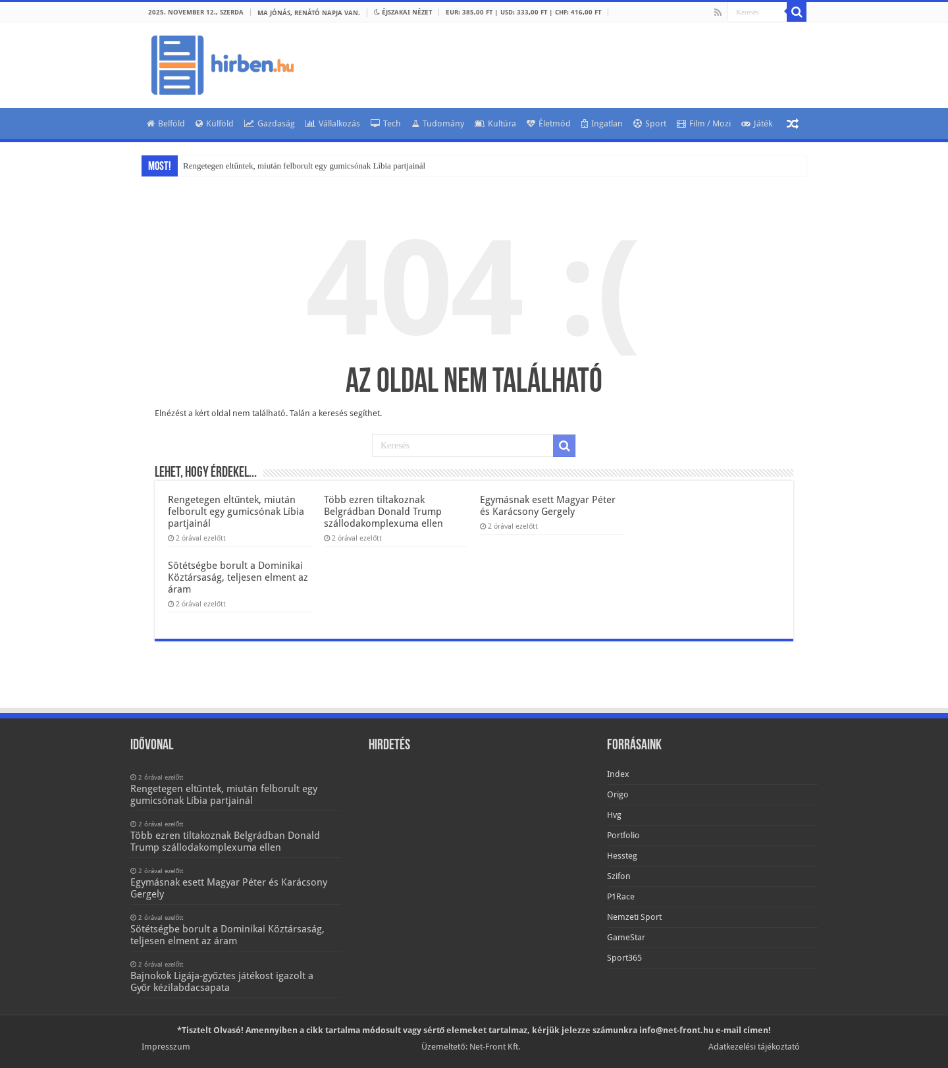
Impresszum (166, 1047)
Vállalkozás (332, 123)
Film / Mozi (704, 123)
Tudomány (437, 123)
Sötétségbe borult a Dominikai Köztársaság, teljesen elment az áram (238, 577)
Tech (386, 123)
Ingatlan (602, 123)
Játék (756, 123)
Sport (649, 123)
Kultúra (495, 123)
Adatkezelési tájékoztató (754, 1047)
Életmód (549, 123)
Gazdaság (269, 123)
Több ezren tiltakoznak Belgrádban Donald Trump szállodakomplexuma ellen (383, 511)
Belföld (166, 123)
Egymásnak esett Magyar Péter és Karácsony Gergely (548, 506)
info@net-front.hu (676, 1030)
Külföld (215, 123)
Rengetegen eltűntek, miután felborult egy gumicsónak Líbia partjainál (304, 166)
